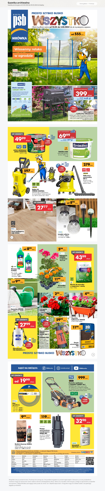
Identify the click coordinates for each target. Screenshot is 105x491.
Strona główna (83, 3)
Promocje (91, 3)
